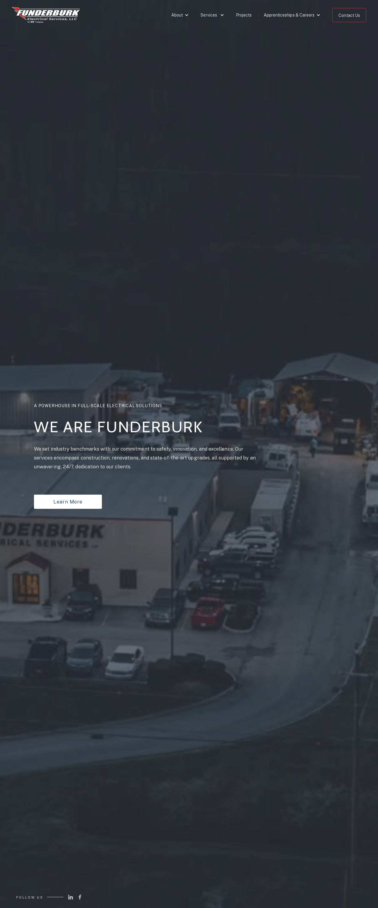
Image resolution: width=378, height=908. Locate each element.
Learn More (67, 502)
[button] (180, 15)
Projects (244, 15)
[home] (46, 16)
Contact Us (349, 15)
